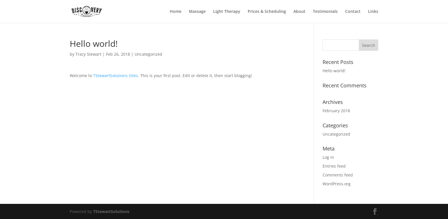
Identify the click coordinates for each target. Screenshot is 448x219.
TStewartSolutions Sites (115, 75)
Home (175, 11)
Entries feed (334, 166)
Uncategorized (148, 54)
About (299, 11)
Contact (353, 11)
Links (373, 11)
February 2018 (336, 110)
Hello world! (334, 70)
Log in (328, 157)
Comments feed (338, 175)
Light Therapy (226, 11)
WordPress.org (337, 183)
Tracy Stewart (88, 54)
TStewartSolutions (111, 211)
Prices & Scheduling (267, 11)
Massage (197, 11)
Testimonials (325, 11)
